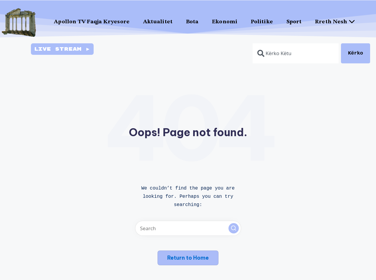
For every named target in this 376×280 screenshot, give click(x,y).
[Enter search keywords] (188, 228)
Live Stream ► (62, 49)
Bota (192, 22)
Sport (294, 22)
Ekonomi (224, 22)
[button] (233, 228)
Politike (262, 22)
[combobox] (296, 53)
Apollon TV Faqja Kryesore (92, 22)
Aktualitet (158, 22)
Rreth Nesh (337, 22)
